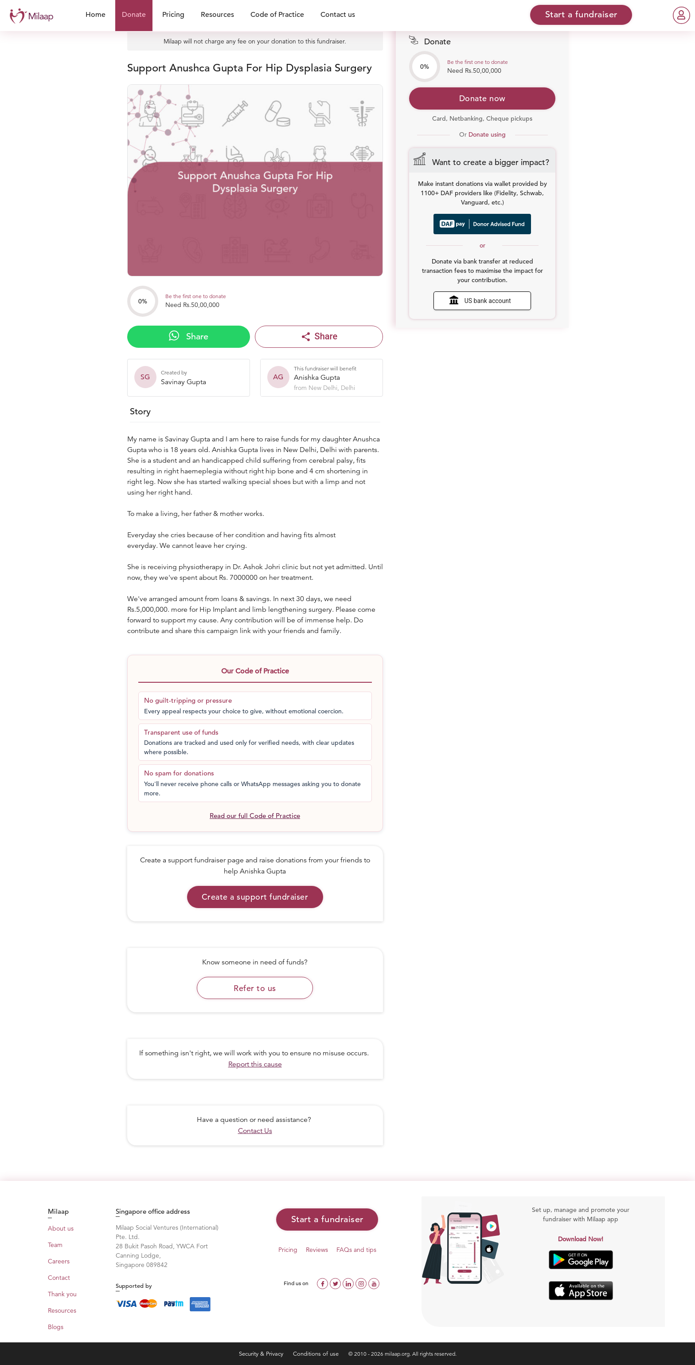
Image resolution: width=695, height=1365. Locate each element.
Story (140, 411)
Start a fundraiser (327, 1219)
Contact (59, 1278)
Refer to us (255, 988)
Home (95, 14)
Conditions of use (316, 1353)
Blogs (55, 1327)
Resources (217, 14)
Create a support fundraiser (255, 897)
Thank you (62, 1294)
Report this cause (255, 1064)
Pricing (173, 14)
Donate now (482, 98)
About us (61, 1228)
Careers (59, 1261)
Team (55, 1245)
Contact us (337, 14)
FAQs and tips (356, 1250)
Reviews (317, 1250)
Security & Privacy (262, 1353)
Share (188, 336)
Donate (134, 14)
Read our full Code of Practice (255, 815)
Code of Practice (277, 14)
